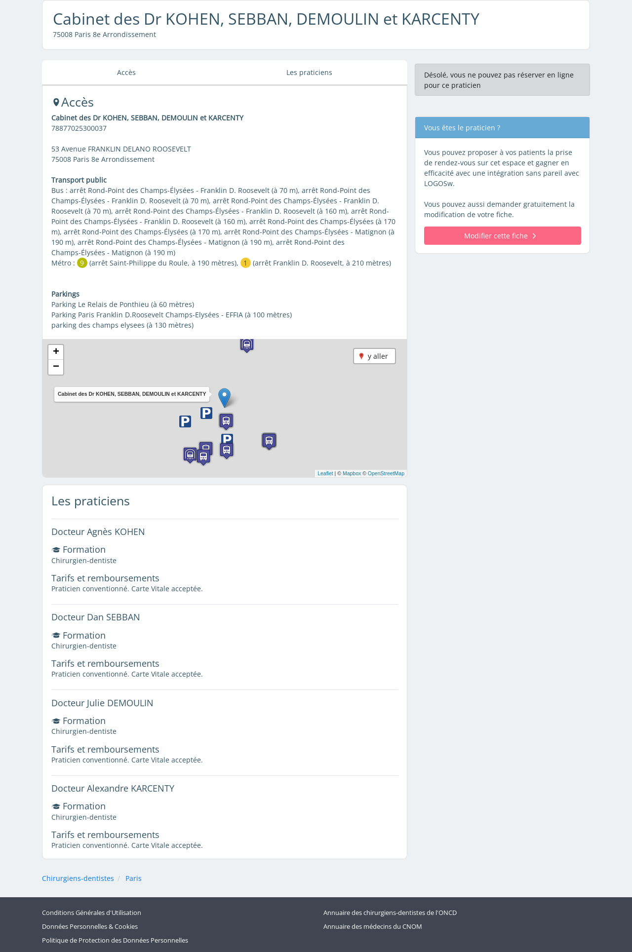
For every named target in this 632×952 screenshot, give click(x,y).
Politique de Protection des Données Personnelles (115, 940)
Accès (126, 72)
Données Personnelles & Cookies (90, 926)
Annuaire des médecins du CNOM (372, 926)
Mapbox (352, 473)
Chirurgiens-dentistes (78, 878)
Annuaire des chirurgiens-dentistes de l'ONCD (390, 913)
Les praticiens (309, 72)
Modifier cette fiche (500, 235)
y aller (378, 356)
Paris (133, 878)
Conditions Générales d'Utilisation (91, 913)
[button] (224, 398)
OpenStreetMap (386, 473)
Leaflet (325, 473)
